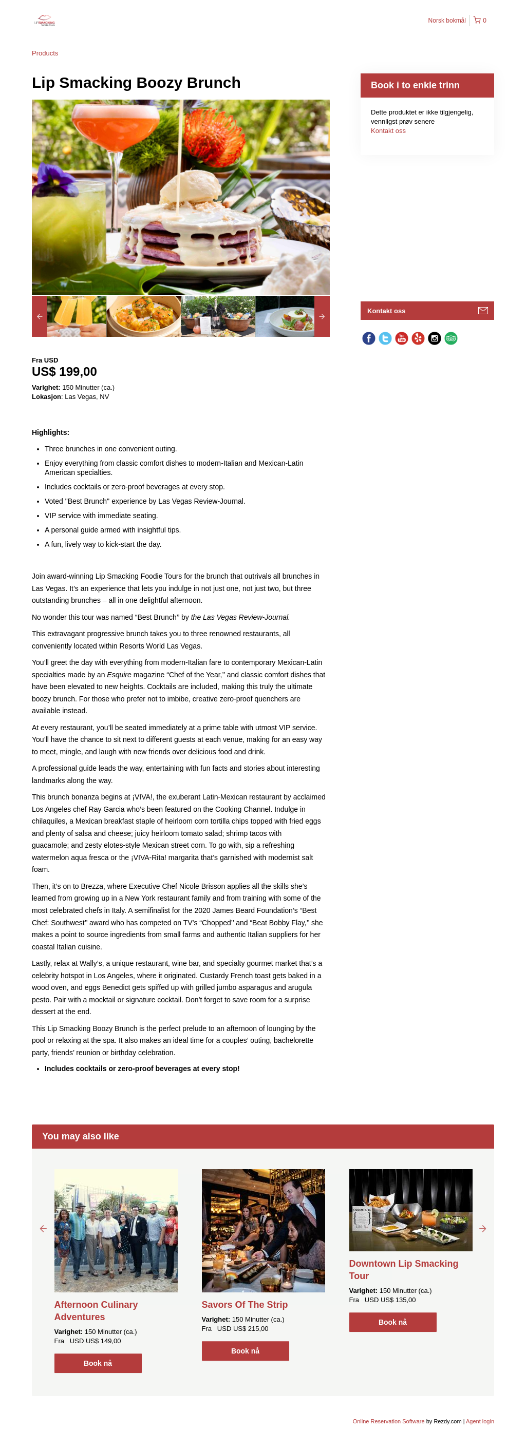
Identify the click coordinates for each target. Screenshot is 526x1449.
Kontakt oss (388, 131)
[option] (69, 316)
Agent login (480, 1421)
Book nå (98, 1363)
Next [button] (483, 1228)
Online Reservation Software (389, 1421)
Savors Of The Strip (245, 1305)
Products (45, 53)
